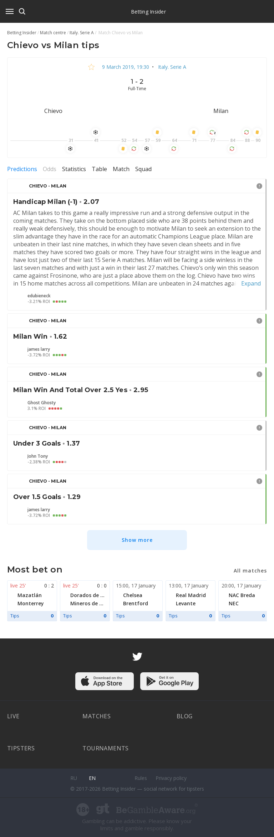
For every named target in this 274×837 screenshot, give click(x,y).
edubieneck (39, 296)
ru (73, 778)
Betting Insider (148, 11)
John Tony (37, 456)
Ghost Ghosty (41, 403)
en (92, 778)
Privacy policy (171, 778)
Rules (141, 778)
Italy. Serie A (171, 66)
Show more (137, 539)
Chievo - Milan (47, 186)
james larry (38, 349)
